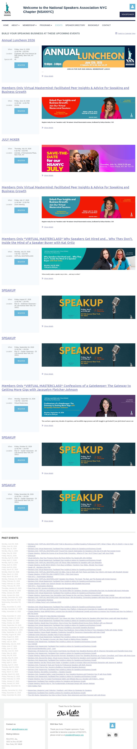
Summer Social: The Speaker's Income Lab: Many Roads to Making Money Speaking (58, 639)
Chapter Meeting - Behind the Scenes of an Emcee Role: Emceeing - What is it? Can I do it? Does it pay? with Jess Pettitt (71, 553)
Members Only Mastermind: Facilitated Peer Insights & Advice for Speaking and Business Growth (62, 642)
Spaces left (8, 59)
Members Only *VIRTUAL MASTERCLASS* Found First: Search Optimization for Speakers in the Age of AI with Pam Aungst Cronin (74, 551)
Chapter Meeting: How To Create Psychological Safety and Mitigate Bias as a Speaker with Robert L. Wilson (66, 679)
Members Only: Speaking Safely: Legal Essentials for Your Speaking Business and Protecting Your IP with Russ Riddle (69, 674)
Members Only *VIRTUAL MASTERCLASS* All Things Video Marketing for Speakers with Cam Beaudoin (65, 562)
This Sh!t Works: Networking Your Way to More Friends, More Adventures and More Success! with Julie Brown (67, 695)
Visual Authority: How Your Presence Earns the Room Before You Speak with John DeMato (60, 558)
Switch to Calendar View (126, 33)
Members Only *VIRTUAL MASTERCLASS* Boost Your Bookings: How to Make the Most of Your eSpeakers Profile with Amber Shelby (75, 630)
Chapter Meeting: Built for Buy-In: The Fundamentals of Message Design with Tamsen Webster (61, 683)
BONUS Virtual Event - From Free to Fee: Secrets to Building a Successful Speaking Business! (61, 628)
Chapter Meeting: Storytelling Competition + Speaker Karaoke (49, 672)
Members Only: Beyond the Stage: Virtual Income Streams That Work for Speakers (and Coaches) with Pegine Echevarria (71, 658)
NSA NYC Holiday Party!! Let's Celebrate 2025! (44, 602)
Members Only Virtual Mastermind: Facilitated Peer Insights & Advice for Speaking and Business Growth (65, 90)
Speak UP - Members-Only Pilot (39, 567)
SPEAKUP (9, 290)
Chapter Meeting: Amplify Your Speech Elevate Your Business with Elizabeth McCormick (59, 584)
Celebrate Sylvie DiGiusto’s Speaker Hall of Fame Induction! (49, 635)
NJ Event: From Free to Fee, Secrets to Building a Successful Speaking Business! (57, 667)
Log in (132, 7)
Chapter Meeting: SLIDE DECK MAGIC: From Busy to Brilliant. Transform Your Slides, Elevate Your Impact (65, 565)
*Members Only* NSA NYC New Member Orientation (46, 616)
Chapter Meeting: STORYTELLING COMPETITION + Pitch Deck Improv (53, 574)
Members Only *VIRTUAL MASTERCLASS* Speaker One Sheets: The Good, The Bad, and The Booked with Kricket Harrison (72, 579)
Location (9, 54)
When (10, 49)
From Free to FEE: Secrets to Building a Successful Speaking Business (53, 588)
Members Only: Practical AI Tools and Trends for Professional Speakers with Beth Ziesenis (60, 665)
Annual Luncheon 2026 (18, 40)
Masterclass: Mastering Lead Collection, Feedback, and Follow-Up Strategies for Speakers (60, 690)
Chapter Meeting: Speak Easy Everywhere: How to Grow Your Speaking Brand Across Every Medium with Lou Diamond (70, 623)
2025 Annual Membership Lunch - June (42, 648)
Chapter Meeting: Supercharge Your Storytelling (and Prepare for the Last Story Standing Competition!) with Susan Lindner (71, 595)
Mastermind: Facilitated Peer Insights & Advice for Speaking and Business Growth (57, 681)
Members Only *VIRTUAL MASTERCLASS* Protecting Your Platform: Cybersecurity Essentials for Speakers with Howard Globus (73, 609)
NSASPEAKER (128, 14)
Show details (48, 76)
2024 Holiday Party (34, 686)
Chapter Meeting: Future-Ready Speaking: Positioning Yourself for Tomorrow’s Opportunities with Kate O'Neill (66, 632)
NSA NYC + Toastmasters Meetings (40, 577)
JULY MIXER (10, 139)
